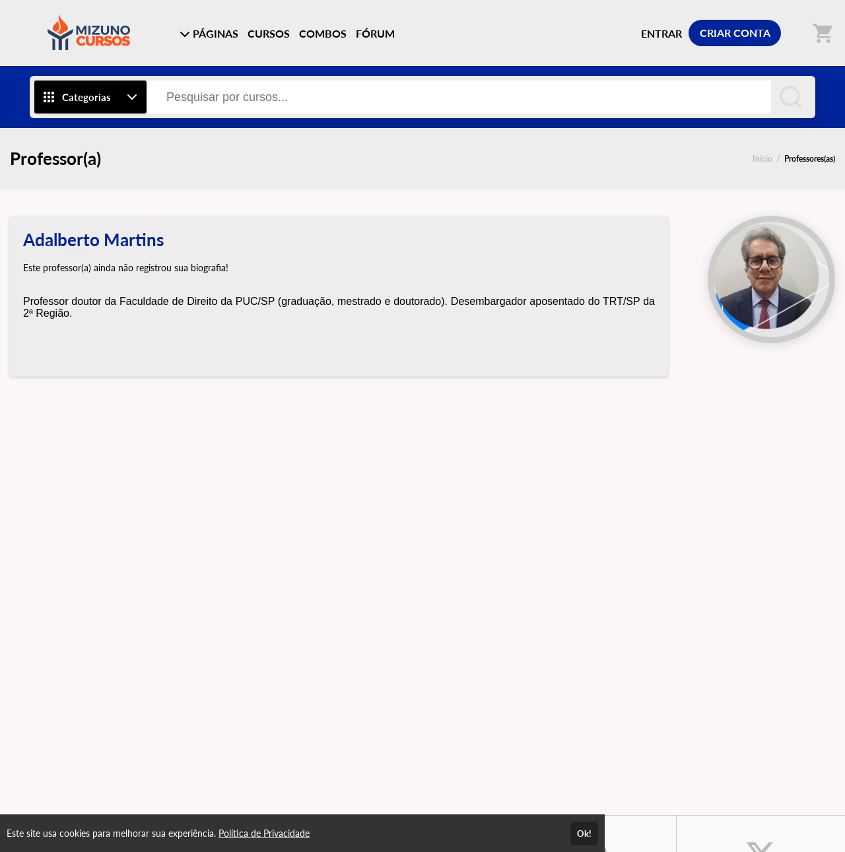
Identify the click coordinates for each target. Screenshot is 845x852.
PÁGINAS (209, 33)
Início (762, 159)
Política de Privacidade (264, 833)
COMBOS (323, 33)
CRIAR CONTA (735, 32)
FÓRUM (375, 33)
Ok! (584, 833)
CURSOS (269, 33)
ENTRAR (661, 33)
